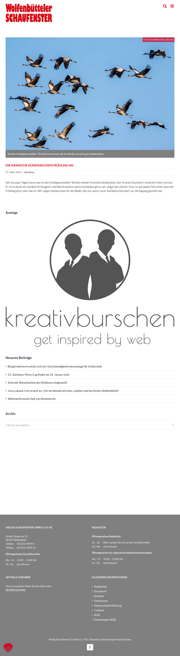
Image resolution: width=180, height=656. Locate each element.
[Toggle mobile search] (165, 6)
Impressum (101, 600)
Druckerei (100, 591)
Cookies (99, 610)
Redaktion (100, 586)
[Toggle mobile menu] (172, 6)
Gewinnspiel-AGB (105, 619)
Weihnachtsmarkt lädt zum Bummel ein (32, 398)
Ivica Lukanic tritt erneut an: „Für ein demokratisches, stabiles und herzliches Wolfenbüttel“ (63, 390)
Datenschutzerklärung (108, 605)
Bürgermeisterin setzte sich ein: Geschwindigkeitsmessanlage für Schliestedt (55, 366)
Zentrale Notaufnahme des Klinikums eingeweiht (37, 382)
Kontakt (99, 596)
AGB (97, 615)
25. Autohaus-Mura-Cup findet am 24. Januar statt (38, 374)
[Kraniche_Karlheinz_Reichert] (90, 93)
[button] (8, 648)
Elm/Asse (29, 172)
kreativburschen (122, 639)
